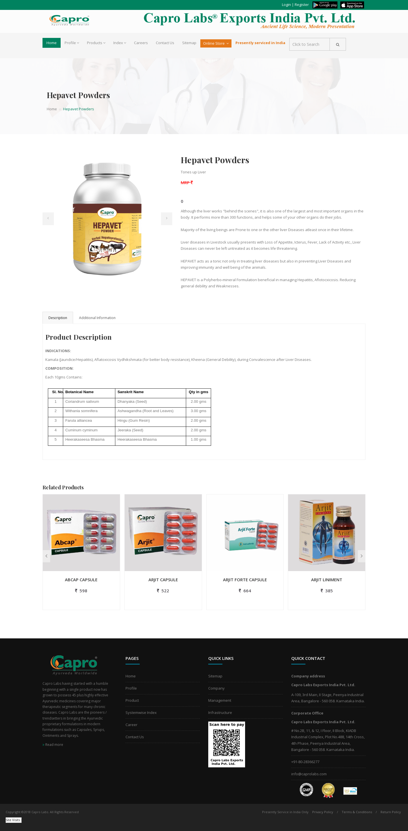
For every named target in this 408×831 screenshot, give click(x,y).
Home (51, 42)
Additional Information (97, 317)
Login (286, 4)
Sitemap (189, 42)
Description (57, 317)
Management (219, 700)
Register (302, 4)
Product (132, 700)
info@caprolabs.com (309, 773)
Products (96, 42)
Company (216, 688)
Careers (141, 42)
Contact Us (165, 42)
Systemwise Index (141, 712)
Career (131, 724)
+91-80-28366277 (305, 761)
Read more (52, 744)
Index (119, 42)
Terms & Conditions (357, 812)
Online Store (216, 43)
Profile (72, 42)
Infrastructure (220, 712)
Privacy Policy (322, 812)
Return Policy (391, 812)
